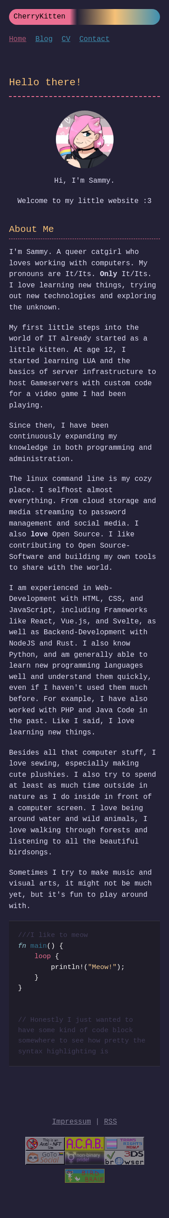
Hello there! (45, 82)
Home (17, 39)
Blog (43, 39)
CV (66, 39)
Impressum (71, 1122)
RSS (110, 1122)
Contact (94, 39)
